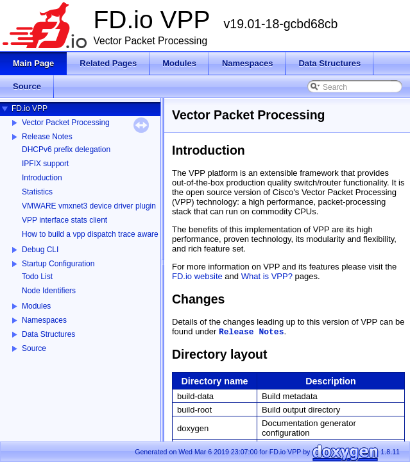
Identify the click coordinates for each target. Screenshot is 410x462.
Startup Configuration (58, 263)
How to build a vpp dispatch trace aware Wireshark (108, 234)
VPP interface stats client (64, 220)
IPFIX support (45, 163)
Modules (36, 306)
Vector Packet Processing (66, 122)
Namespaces (44, 320)
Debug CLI (40, 249)
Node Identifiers (49, 290)
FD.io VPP (29, 108)
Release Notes (47, 136)
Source (34, 348)
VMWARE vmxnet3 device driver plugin (89, 205)
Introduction (42, 177)
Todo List (37, 276)
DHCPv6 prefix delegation (66, 149)
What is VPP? (267, 276)
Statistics (37, 191)
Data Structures (48, 334)
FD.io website (197, 276)
